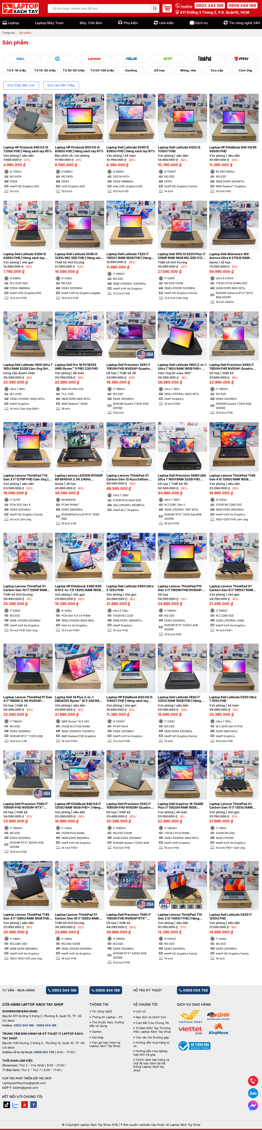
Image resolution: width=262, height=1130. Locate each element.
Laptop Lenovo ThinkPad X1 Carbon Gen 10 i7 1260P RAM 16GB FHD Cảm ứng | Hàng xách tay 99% (27, 588)
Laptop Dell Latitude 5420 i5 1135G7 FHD (179, 149)
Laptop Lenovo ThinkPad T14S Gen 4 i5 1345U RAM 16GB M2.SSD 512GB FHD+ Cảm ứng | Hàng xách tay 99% (233, 477)
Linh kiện (166, 23)
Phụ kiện (131, 23)
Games (97, 1031)
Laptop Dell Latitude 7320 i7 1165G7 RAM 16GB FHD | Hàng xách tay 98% (128, 256)
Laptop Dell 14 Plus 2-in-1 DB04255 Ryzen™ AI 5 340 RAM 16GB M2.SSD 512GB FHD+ (78, 699)
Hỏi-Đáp (97, 1037)
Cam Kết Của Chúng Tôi (152, 1023)
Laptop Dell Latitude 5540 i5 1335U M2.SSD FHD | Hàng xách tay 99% (79, 256)
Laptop (13, 23)
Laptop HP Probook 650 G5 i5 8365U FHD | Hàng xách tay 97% (79, 149)
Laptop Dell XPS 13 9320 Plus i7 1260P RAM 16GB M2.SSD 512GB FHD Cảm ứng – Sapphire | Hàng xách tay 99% (182, 256)
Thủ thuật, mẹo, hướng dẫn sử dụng (106, 1024)
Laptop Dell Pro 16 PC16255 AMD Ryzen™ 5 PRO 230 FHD (76, 366)
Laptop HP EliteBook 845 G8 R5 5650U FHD (233, 149)
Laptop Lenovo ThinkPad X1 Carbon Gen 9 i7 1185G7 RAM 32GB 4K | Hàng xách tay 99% (231, 588)
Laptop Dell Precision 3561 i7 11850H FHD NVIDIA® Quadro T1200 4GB (128, 367)
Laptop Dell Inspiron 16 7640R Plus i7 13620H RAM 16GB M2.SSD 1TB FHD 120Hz (180, 806)
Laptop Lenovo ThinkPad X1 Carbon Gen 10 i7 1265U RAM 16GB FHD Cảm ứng (77, 916)
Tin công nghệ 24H (244, 23)
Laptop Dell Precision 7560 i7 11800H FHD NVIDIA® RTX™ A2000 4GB (25, 806)
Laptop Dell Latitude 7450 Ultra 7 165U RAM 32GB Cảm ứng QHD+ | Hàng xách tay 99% (27, 367)
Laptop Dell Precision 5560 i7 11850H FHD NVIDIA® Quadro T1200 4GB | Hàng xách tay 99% (233, 367)
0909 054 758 (193, 990)
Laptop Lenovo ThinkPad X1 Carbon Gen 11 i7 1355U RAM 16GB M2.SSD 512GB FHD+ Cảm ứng (233, 806)
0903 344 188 (210, 5)
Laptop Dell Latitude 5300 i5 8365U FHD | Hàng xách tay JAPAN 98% (24, 256)
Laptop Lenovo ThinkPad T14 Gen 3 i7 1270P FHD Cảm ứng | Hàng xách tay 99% (25, 477)
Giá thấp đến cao (21, 85)
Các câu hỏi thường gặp (152, 1037)
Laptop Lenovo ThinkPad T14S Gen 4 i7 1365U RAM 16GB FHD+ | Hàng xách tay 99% (27, 916)
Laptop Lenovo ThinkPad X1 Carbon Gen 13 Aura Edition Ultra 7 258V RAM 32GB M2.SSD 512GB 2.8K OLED (130, 477)
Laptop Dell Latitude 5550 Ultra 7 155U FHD (232, 699)
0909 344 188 (242, 5)
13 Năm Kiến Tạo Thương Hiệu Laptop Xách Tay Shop (152, 1029)
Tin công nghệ (102, 1011)
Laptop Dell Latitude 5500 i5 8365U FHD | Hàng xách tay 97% (130, 149)
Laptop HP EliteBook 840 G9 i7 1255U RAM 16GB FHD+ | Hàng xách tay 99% (78, 806)
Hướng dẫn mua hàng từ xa (151, 1044)
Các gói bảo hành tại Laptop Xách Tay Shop (104, 1044)
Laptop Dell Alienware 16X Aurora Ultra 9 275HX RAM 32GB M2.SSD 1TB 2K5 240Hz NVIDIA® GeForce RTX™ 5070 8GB (231, 256)
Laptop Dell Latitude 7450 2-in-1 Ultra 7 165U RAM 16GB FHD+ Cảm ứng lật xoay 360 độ (182, 367)
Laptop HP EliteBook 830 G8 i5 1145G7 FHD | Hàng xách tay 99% (129, 699)
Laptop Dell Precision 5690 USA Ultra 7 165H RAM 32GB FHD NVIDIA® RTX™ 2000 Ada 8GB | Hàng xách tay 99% (182, 477)
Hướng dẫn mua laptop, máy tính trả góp (150, 1052)
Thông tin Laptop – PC (107, 1017)
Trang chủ (8, 32)
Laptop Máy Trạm (49, 23)
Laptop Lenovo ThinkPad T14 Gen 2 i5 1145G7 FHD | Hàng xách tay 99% (180, 916)
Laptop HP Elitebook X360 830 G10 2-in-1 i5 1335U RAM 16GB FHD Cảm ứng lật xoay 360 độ (78, 588)
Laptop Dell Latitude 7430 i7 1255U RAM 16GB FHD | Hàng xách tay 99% (179, 699)
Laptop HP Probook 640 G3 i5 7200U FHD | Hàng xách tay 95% (27, 149)
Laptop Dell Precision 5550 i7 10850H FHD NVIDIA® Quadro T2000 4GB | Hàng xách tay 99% (130, 806)
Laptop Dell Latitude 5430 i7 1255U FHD (230, 916)
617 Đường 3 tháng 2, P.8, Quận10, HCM (212, 12)
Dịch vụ (201, 23)
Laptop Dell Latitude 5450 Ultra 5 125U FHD (130, 588)
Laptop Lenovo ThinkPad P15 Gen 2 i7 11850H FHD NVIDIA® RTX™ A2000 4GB (180, 588)
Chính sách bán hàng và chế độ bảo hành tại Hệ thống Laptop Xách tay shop (151, 1065)
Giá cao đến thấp (61, 85)
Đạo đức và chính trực (151, 1017)
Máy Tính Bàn (91, 23)
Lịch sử (141, 1011)
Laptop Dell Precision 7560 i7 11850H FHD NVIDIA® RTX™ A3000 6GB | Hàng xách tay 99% (131, 916)
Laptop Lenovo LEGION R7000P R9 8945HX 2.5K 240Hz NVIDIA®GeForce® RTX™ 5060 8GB (79, 477)
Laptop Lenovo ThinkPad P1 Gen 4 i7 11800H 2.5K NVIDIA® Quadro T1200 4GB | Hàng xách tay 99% (27, 699)
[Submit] (154, 8)
